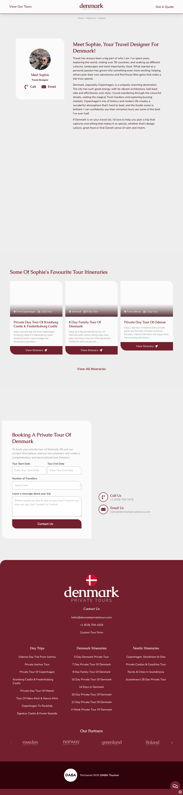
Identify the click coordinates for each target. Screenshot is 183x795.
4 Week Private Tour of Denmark (91, 709)
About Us (91, 18)
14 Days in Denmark (91, 687)
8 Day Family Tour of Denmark (91, 672)
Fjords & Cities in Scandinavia (146, 672)
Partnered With (99, 775)
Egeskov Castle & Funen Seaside (37, 713)
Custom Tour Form (91, 632)
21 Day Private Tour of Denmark (91, 702)
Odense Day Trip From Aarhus (37, 657)
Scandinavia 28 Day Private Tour (146, 679)
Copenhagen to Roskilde (37, 706)
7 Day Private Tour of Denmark (91, 664)
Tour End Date (55, 463)
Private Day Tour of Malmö (37, 691)
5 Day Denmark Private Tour (91, 657)
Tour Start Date (21, 463)
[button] (11, 743)
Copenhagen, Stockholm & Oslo (146, 657)
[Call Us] (103, 497)
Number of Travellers (24, 478)
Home (81, 18)
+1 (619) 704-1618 (91, 625)
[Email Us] (103, 509)
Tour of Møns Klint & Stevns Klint (37, 698)
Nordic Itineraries (146, 648)
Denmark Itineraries (92, 648)
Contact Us (45, 524)
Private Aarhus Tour (37, 664)
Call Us (115, 495)
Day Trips (37, 648)
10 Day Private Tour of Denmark (91, 679)
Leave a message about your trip (31, 493)
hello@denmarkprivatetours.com (91, 617)
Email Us (117, 508)
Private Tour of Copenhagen (37, 672)
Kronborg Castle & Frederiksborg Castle (33, 681)
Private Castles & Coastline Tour (146, 664)
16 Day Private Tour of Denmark (91, 694)
